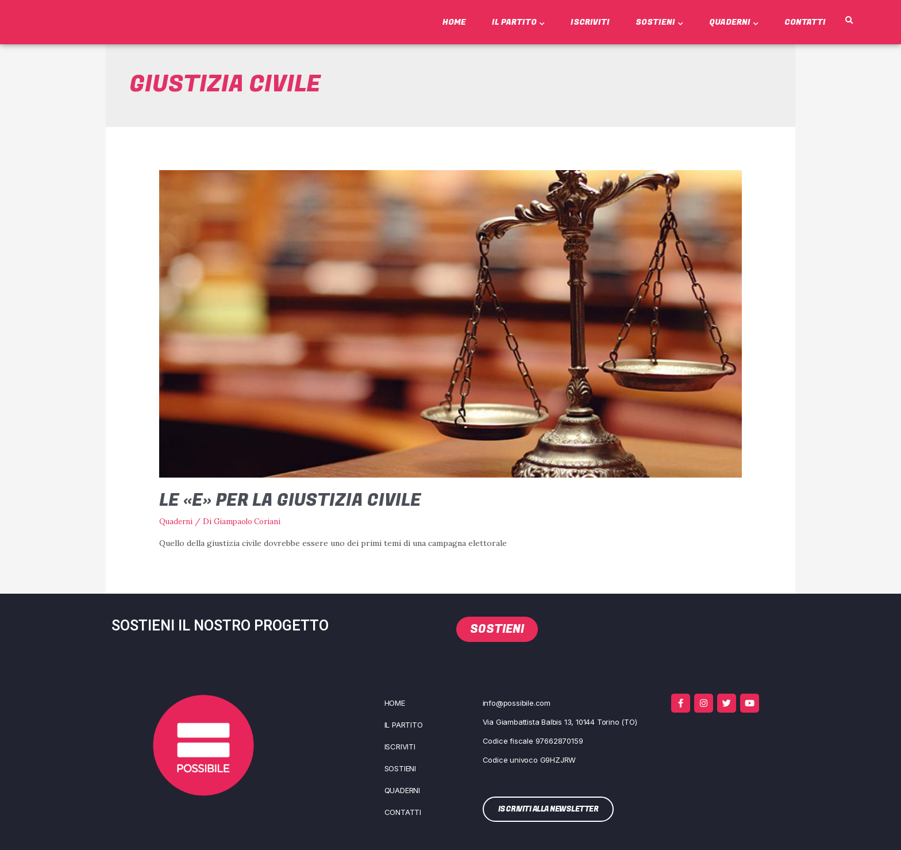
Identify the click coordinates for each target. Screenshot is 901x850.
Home (454, 22)
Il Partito (518, 22)
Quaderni (733, 22)
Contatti (805, 22)
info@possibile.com (516, 702)
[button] (849, 21)
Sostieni (659, 22)
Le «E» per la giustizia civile (290, 500)
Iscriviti (590, 22)
